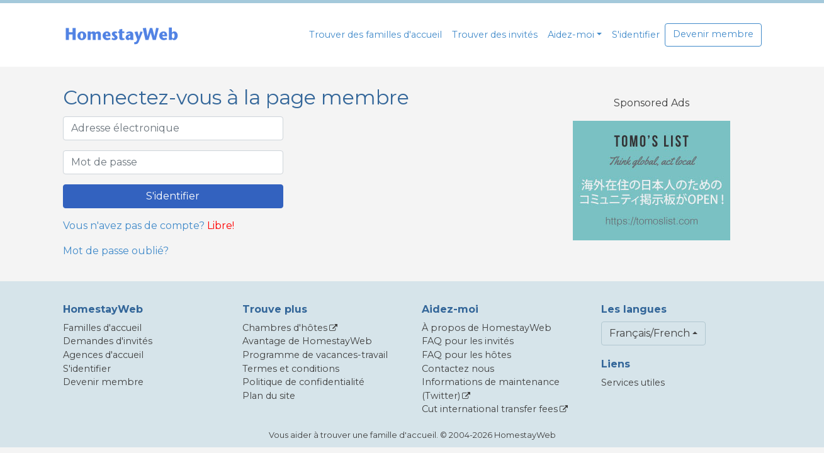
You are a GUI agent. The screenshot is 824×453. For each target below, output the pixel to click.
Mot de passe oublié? (116, 251)
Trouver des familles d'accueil (375, 34)
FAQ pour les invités (468, 341)
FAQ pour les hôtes (466, 355)
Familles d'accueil (102, 327)
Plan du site (268, 395)
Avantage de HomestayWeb (307, 341)
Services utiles (633, 382)
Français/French (649, 333)
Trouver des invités (495, 34)
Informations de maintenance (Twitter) (491, 388)
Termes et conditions (290, 368)
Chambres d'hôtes (284, 327)
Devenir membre (713, 34)
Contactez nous (458, 368)
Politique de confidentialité (303, 382)
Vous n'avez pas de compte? (134, 226)
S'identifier (636, 34)
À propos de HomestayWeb (486, 327)
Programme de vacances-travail (315, 355)
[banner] (121, 35)
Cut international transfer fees (490, 409)
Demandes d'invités (107, 341)
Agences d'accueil (103, 355)
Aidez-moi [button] (571, 34)
